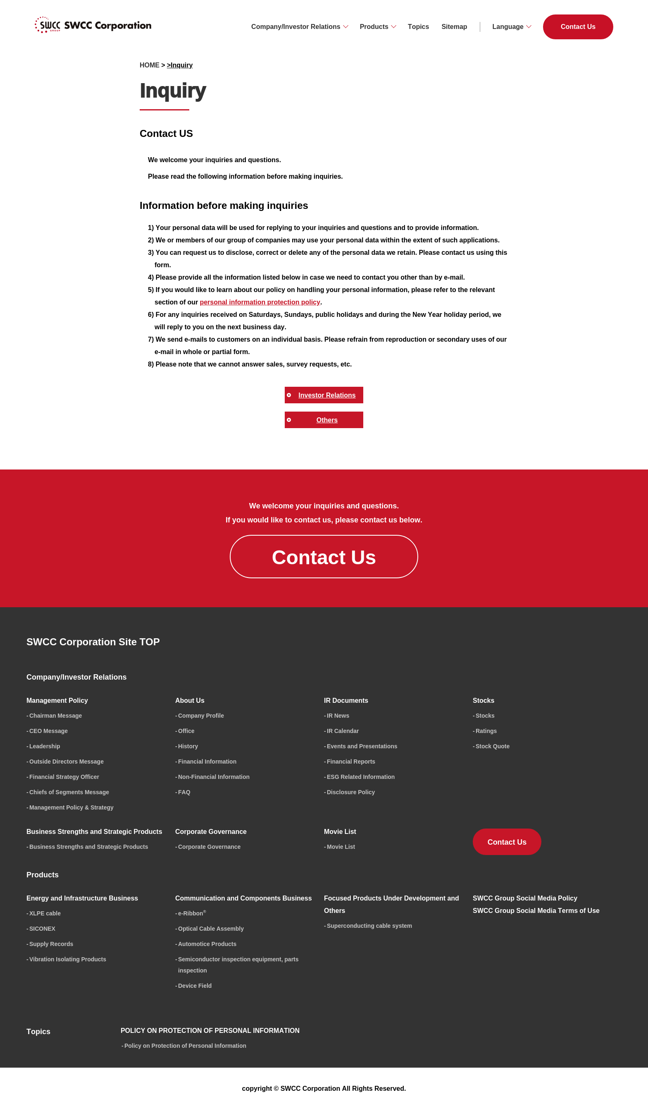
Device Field (195, 985)
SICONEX (42, 928)
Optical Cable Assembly (211, 928)
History (188, 746)
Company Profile (201, 715)
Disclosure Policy (351, 792)
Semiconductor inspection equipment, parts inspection (238, 964)
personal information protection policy (260, 302)
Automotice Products (207, 943)
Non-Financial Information (214, 776)
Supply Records (51, 943)
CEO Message (48, 730)
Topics (418, 26)
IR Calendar (343, 730)
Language (508, 26)
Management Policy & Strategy (71, 807)
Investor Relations (326, 395)
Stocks (485, 715)
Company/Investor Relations (296, 26)
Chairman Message (55, 715)
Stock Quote (493, 746)
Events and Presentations (362, 746)
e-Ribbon (192, 913)
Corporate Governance (209, 846)
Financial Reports (351, 761)
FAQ (184, 792)
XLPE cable (45, 913)
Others (327, 420)
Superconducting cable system (369, 925)
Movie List (341, 846)
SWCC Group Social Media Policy (525, 898)
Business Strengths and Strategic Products (88, 846)
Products (374, 26)
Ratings (486, 730)
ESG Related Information (361, 776)
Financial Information (207, 761)
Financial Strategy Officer (64, 776)
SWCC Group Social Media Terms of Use (536, 910)
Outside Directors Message (66, 761)
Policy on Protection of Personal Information (185, 1045)
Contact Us (578, 26)
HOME (150, 65)
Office (186, 730)
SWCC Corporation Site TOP (93, 641)
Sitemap (454, 26)
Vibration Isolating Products (67, 959)
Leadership (44, 746)
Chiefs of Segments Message (69, 792)
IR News (338, 715)
